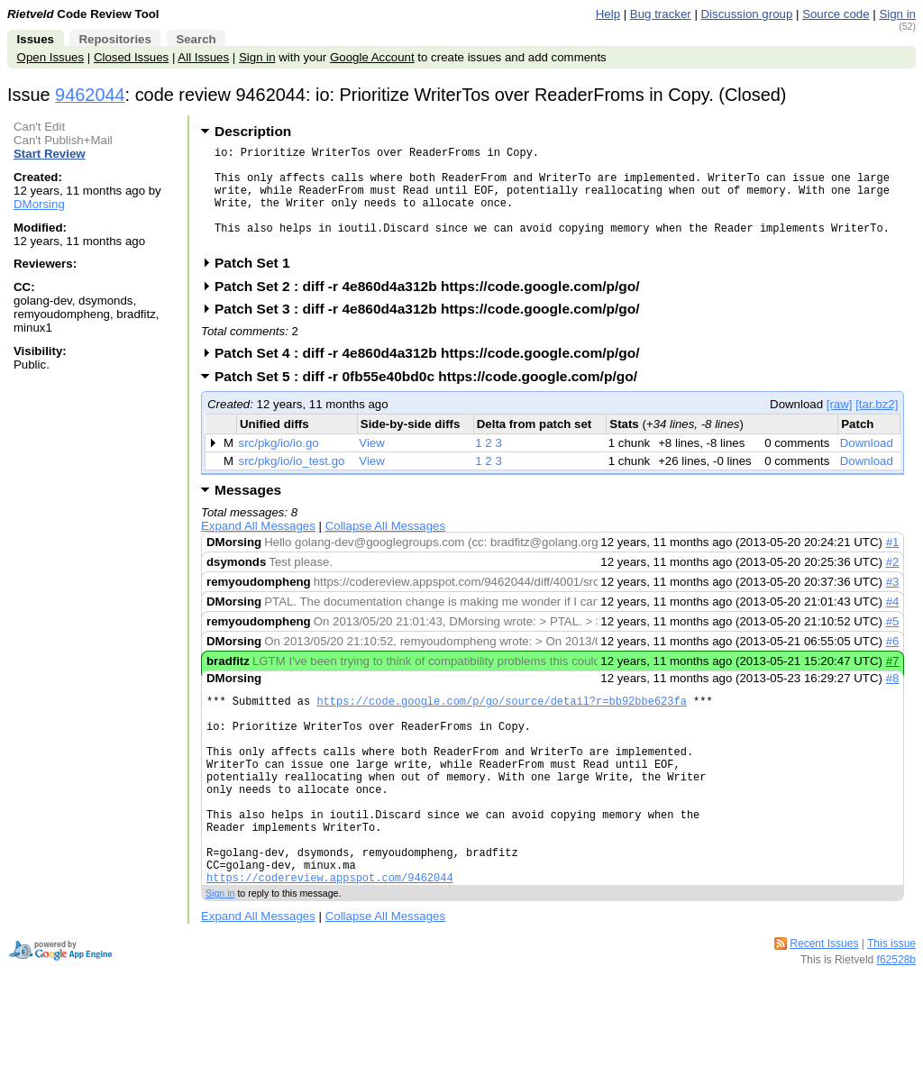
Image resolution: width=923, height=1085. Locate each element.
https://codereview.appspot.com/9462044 (329, 939)
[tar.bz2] (876, 426)
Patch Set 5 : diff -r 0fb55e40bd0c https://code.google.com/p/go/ (432, 398)
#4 (893, 623)
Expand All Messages (258, 547)
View (372, 464)
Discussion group (747, 14)
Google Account (372, 57)
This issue (891, 1005)
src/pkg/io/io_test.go (292, 482)
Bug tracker (660, 14)
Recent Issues (824, 1005)
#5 (893, 643)
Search (195, 39)
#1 (893, 563)
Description (253, 131)
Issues (35, 39)
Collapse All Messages (385, 547)
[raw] (840, 426)
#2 (893, 583)
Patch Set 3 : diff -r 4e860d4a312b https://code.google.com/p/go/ (433, 330)
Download (866, 464)
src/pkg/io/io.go (279, 464)
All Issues (203, 57)
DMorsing (39, 204)
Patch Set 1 (258, 284)
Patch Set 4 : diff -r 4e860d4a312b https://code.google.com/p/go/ (433, 374)
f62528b (896, 1022)
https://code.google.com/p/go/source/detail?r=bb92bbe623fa (501, 725)
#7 (893, 682)
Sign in (897, 14)
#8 (893, 700)
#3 (893, 603)
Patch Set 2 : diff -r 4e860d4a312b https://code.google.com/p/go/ (433, 307)
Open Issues (50, 57)
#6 (893, 663)
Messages (248, 511)
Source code (835, 14)
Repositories (114, 39)
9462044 (90, 95)
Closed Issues (131, 57)
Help (608, 14)
